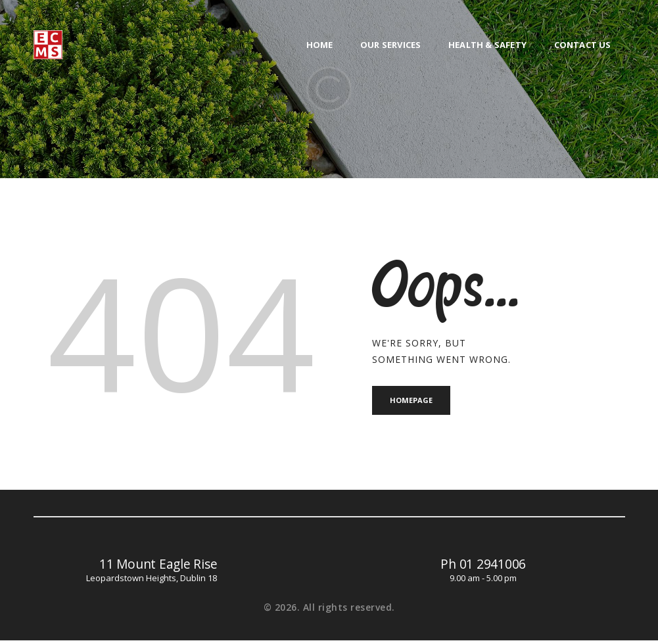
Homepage (411, 400)
